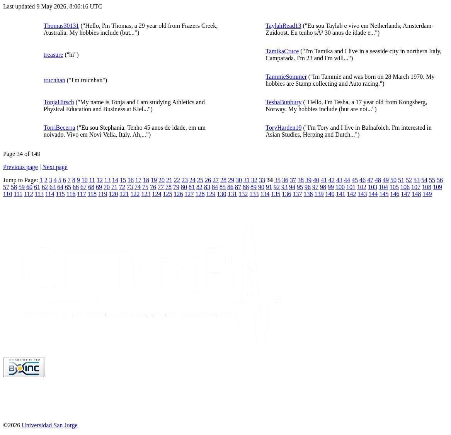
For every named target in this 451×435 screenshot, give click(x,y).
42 (331, 180)
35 (277, 180)
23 (185, 180)
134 (264, 194)
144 (373, 194)
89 (253, 187)
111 (18, 194)
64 (60, 187)
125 (167, 194)
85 (223, 187)
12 (100, 180)
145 (383, 194)
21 (169, 180)
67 (83, 187)
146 (394, 194)
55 (432, 180)
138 (308, 194)
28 (223, 180)
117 (81, 194)
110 (7, 194)
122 (135, 194)
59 (22, 187)
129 (210, 194)
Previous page (20, 167)
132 (243, 194)
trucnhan (54, 80)
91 (269, 187)
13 (107, 180)
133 (254, 194)
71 (114, 187)
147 (405, 194)
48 (378, 180)
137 (297, 194)
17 (138, 180)
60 (29, 187)
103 (372, 187)
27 (216, 180)
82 (199, 187)
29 (231, 180)
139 (318, 194)
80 (184, 187)
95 (300, 187)
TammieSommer (285, 76)
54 (424, 180)
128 (199, 194)
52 (409, 180)
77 (161, 187)
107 (415, 187)
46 (362, 180)
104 (383, 187)
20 (161, 180)
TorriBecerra (59, 127)
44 (347, 180)
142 (351, 194)
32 (254, 180)
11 (92, 180)
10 (85, 180)
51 (401, 180)
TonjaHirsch (59, 102)
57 (6, 187)
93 (284, 187)
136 (286, 194)
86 (230, 187)
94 (292, 187)
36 (285, 180)
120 (113, 194)
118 (92, 194)
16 (131, 180)
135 (275, 194)
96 (308, 187)
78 (168, 187)
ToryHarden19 (283, 127)
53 (417, 180)
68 (91, 187)
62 (45, 187)
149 (427, 194)
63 (52, 187)
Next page (54, 167)
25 (200, 180)
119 (102, 194)
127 (189, 194)
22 (177, 180)
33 (262, 180)
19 (154, 180)
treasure (53, 54)
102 (361, 187)
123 (145, 194)
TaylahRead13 (283, 25)
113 (39, 194)
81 (192, 187)
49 (386, 180)
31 (246, 180)
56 (440, 180)
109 (437, 187)
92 (277, 187)
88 (246, 187)
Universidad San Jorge (50, 425)
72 (122, 187)
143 (362, 194)
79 (176, 187)
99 (331, 187)
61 (37, 187)
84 (215, 187)
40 (316, 180)
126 (178, 194)
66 (76, 187)
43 (339, 180)
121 (124, 194)
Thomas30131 (61, 25)
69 (99, 187)
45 (355, 180)
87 (238, 187)
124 (156, 194)
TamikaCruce (282, 51)
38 (301, 180)
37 (293, 180)
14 (115, 180)
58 (14, 187)
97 (315, 187)
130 (221, 194)
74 (137, 187)
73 (130, 187)
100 (340, 187)
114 (49, 194)
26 (208, 180)
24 (192, 180)
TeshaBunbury (283, 102)
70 (107, 187)
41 (324, 180)
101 (351, 187)
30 (239, 180)
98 (323, 187)
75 (145, 187)
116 (70, 194)
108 (426, 187)
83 (207, 187)
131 (232, 194)
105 (394, 187)
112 (28, 194)
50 (393, 180)
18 (146, 180)
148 (416, 194)
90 (261, 187)
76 (153, 187)
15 (123, 180)
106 (405, 187)
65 (68, 187)
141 (340, 194)
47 (370, 180)
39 (308, 180)
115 (60, 194)
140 (329, 194)
